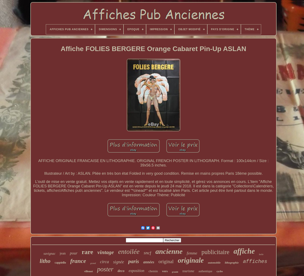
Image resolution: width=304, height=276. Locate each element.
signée (118, 262)
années (148, 262)
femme (192, 253)
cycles (220, 271)
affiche (244, 251)
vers (165, 271)
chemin (153, 271)
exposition (136, 271)
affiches (255, 261)
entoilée (128, 251)
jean (63, 253)
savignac (49, 253)
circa (104, 261)
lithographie (232, 262)
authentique (205, 271)
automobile (214, 262)
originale (191, 260)
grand (93, 263)
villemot (88, 271)
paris (133, 261)
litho (45, 261)
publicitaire (215, 252)
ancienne (168, 251)
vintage (105, 252)
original (166, 261)
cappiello (60, 262)
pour (73, 253)
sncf (147, 252)
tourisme (188, 271)
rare (87, 251)
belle (261, 254)
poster (105, 269)
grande (175, 272)
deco (121, 271)
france (78, 261)
